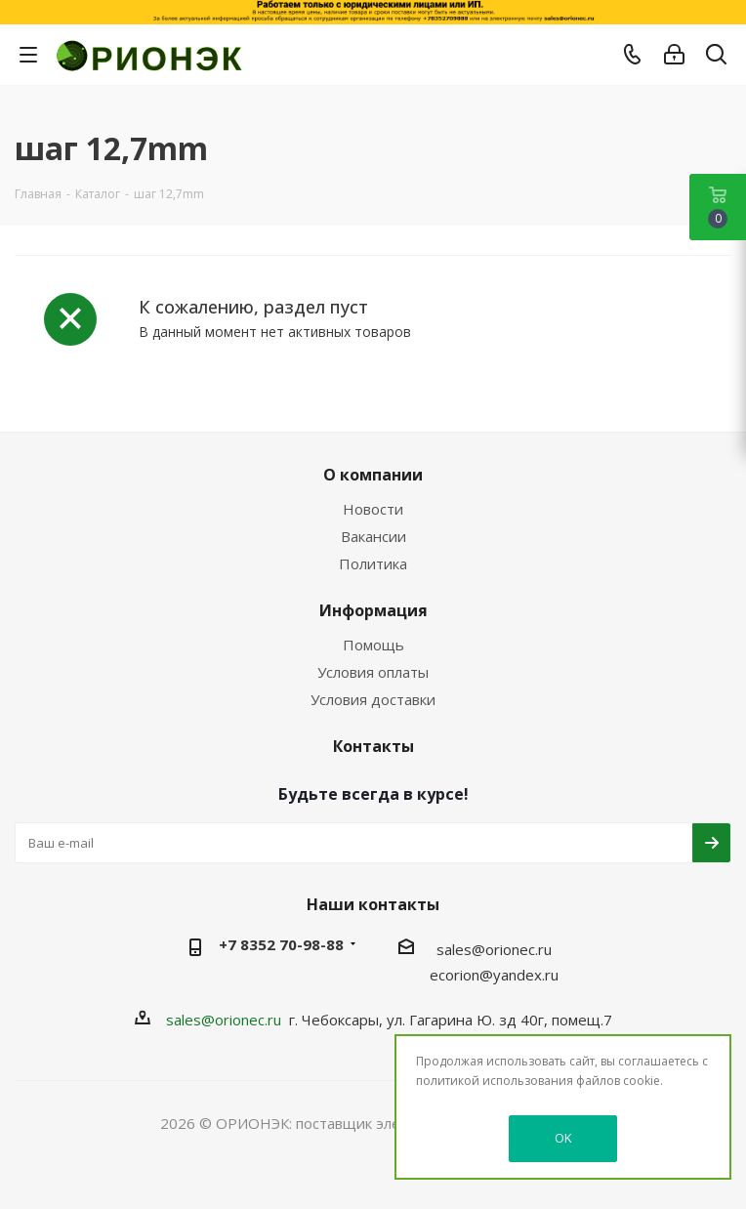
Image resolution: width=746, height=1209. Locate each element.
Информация (373, 610)
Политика (373, 563)
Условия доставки (373, 699)
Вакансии (373, 536)
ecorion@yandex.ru (494, 974)
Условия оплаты (373, 672)
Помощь (373, 644)
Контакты (373, 746)
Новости (373, 509)
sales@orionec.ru (494, 949)
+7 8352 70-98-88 (281, 944)
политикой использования (494, 1080)
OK (563, 1137)
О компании (373, 474)
